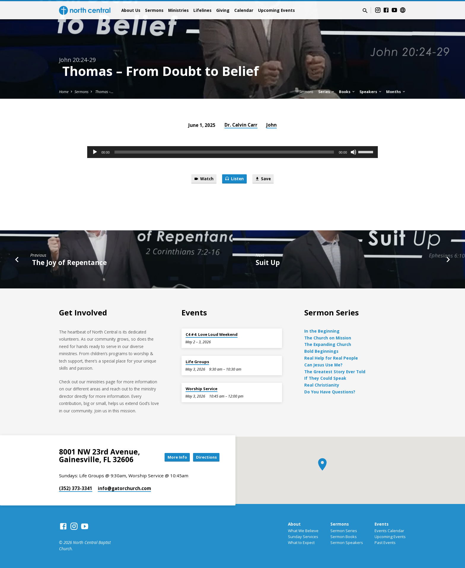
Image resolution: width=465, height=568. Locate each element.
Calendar (243, 10)
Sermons (154, 10)
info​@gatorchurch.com (124, 488)
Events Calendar (389, 530)
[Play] (95, 152)
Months (396, 91)
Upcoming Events (276, 10)
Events (381, 524)
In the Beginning (322, 331)
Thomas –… (103, 91)
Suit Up (268, 263)
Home (64, 91)
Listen (234, 179)
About (294, 524)
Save (265, 179)
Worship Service (201, 388)
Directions (205, 457)
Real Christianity (321, 385)
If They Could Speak (325, 378)
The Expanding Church (327, 344)
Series (326, 91)
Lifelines (202, 10)
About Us (130, 10)
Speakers (370, 91)
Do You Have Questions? (329, 392)
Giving (223, 10)
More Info (171, 457)
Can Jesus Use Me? (323, 365)
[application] (232, 152)
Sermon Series (343, 530)
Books (347, 91)
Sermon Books (343, 536)
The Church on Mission (327, 338)
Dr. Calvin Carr (240, 125)
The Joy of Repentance (68, 263)
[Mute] (353, 152)
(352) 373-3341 (75, 488)
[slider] (224, 152)
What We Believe (303, 530)
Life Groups (197, 361)
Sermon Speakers (346, 542)
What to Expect (301, 542)
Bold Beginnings (321, 351)
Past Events (385, 542)
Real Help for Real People (331, 358)
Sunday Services (303, 536)
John (271, 125)
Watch (201, 179)
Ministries (178, 10)
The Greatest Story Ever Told (334, 371)
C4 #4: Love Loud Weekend (212, 334)
